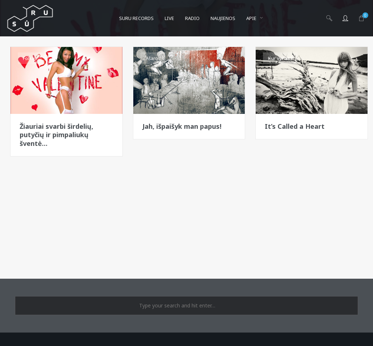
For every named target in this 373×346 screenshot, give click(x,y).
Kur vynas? (280, 58)
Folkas (30, 58)
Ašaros (153, 58)
